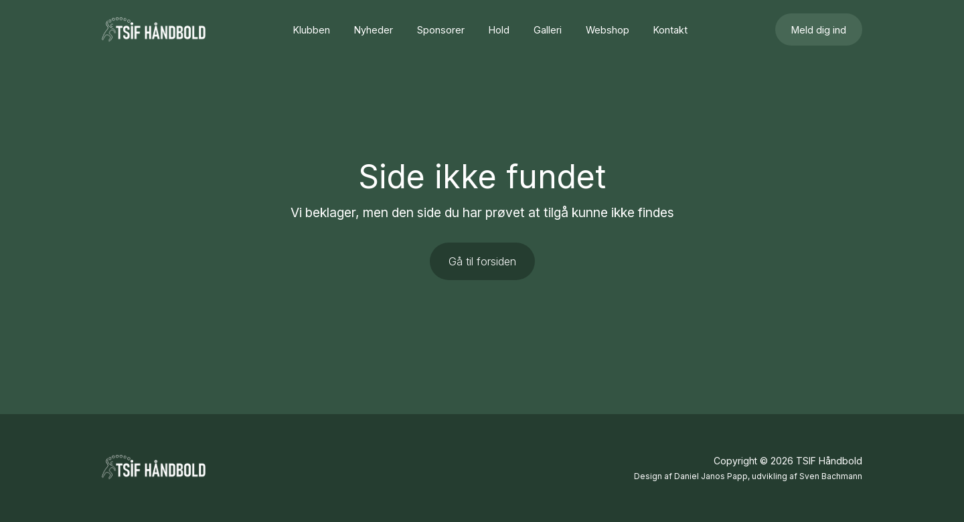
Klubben (311, 30)
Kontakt (670, 30)
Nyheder (373, 30)
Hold (499, 30)
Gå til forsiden (482, 261)
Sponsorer (441, 30)
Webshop (607, 30)
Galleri (548, 30)
